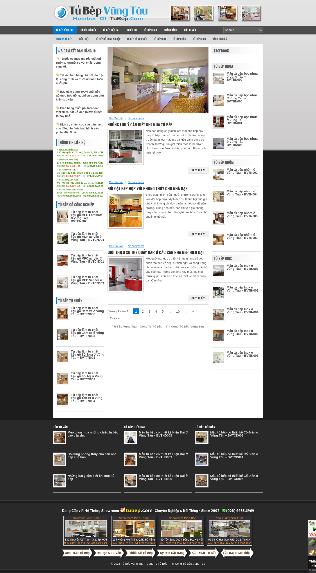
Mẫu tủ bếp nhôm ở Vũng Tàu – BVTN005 (242, 214)
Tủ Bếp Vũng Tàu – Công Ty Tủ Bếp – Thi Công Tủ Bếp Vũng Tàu (163, 563)
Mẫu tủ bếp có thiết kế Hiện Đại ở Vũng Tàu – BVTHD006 (163, 477)
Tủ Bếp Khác (150, 30)
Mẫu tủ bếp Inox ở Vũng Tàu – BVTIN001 (243, 289)
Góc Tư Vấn (190, 30)
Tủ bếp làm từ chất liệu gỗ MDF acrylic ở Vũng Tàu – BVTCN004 (87, 237)
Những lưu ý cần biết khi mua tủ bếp (140, 124)
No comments (136, 118)
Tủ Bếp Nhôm (179, 39)
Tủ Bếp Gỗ (131, 30)
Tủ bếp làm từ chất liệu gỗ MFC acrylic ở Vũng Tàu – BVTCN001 (87, 258)
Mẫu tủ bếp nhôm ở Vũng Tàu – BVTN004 (242, 193)
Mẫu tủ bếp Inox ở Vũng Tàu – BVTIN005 (243, 354)
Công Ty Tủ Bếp (64, 39)
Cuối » (115, 318)
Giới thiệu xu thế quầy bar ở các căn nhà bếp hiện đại (156, 252)
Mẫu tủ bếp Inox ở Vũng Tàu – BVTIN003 (243, 267)
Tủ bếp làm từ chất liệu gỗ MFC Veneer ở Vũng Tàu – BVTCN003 (87, 280)
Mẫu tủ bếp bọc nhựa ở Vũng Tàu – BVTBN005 (242, 98)
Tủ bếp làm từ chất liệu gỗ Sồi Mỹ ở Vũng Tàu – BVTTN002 (86, 376)
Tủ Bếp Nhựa (199, 39)
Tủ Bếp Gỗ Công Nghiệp (108, 39)
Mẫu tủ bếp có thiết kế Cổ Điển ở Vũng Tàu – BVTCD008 (234, 434)
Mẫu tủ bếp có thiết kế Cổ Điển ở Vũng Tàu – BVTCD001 (234, 455)
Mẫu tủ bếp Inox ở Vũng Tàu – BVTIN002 (243, 332)
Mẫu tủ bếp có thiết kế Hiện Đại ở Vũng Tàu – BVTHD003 (163, 455)
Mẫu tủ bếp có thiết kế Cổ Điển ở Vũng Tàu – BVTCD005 (234, 477)
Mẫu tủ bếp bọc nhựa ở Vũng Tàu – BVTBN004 (242, 142)
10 (178, 311)
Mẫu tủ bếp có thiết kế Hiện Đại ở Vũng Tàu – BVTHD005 (163, 434)
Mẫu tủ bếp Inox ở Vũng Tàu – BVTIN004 (243, 310)
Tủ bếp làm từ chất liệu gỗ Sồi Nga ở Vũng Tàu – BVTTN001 (87, 354)
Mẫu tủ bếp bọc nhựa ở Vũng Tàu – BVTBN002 (242, 76)
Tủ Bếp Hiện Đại (111, 30)
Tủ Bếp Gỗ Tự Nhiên (137, 39)
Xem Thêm (198, 170)
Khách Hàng (170, 30)
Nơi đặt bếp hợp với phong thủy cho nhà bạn (148, 188)
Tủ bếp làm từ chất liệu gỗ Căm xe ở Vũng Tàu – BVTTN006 (87, 311)
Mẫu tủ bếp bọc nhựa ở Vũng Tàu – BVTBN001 (242, 120)
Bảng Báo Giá (219, 39)
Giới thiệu (84, 39)
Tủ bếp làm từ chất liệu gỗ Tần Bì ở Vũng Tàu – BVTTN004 (86, 398)
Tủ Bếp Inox (160, 39)
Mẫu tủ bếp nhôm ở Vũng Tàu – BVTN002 (242, 171)
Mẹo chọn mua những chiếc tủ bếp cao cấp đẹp (93, 434)
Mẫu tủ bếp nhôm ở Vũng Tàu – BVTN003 (242, 236)
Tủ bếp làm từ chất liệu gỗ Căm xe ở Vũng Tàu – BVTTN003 (87, 333)
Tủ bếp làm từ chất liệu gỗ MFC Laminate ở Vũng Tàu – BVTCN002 (86, 216)
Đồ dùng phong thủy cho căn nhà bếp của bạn (92, 455)
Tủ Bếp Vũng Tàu (64, 30)
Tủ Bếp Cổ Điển (88, 30)
